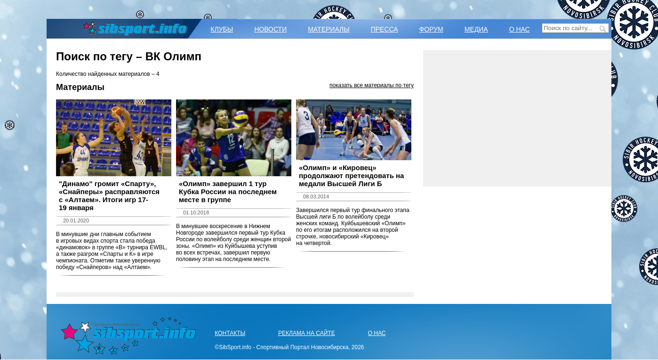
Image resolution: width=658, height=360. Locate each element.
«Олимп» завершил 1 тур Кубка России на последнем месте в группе (228, 192)
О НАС (519, 29)
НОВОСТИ (270, 29)
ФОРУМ (431, 29)
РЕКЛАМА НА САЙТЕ (306, 333)
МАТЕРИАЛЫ (328, 29)
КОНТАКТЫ (230, 333)
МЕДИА (476, 29)
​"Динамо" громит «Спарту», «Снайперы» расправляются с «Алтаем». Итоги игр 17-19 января (109, 196)
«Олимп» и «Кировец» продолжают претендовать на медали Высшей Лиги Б (351, 176)
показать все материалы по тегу (371, 85)
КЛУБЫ (221, 29)
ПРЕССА (384, 29)
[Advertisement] (517, 118)
